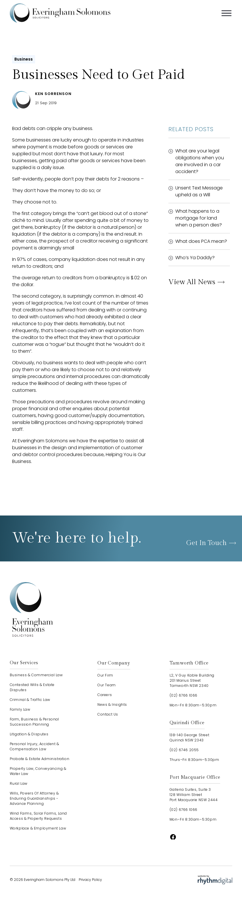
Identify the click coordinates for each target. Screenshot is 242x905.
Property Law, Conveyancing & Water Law (38, 771)
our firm (105, 675)
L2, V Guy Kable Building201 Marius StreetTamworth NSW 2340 (192, 680)
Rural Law (19, 783)
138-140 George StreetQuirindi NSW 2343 (190, 737)
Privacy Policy (90, 879)
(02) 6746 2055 (184, 749)
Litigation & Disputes (29, 734)
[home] (60, 13)
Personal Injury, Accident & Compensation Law (34, 746)
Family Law (20, 709)
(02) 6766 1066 (183, 695)
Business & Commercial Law (36, 675)
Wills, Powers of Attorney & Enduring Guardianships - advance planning (34, 798)
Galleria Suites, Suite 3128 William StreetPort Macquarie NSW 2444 (194, 794)
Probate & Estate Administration (40, 758)
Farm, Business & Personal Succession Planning (34, 722)
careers (104, 694)
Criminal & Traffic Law (30, 699)
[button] (226, 13)
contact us (107, 714)
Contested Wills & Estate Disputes (32, 687)
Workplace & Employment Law (38, 828)
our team (106, 685)
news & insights (112, 704)
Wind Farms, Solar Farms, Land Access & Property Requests (38, 816)
